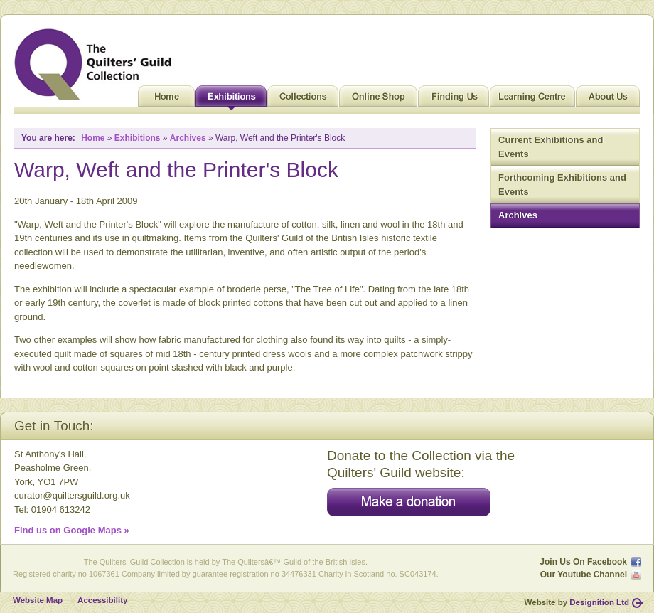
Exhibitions (231, 99)
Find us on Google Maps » (71, 530)
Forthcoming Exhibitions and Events (562, 184)
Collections (302, 99)
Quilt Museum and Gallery (96, 64)
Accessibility (102, 600)
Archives (517, 215)
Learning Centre (532, 99)
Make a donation (408, 502)
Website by (577, 602)
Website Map (38, 600)
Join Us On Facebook (583, 562)
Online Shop (378, 99)
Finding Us (453, 99)
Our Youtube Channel (583, 575)
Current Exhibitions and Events (550, 146)
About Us (608, 99)
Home (166, 99)
